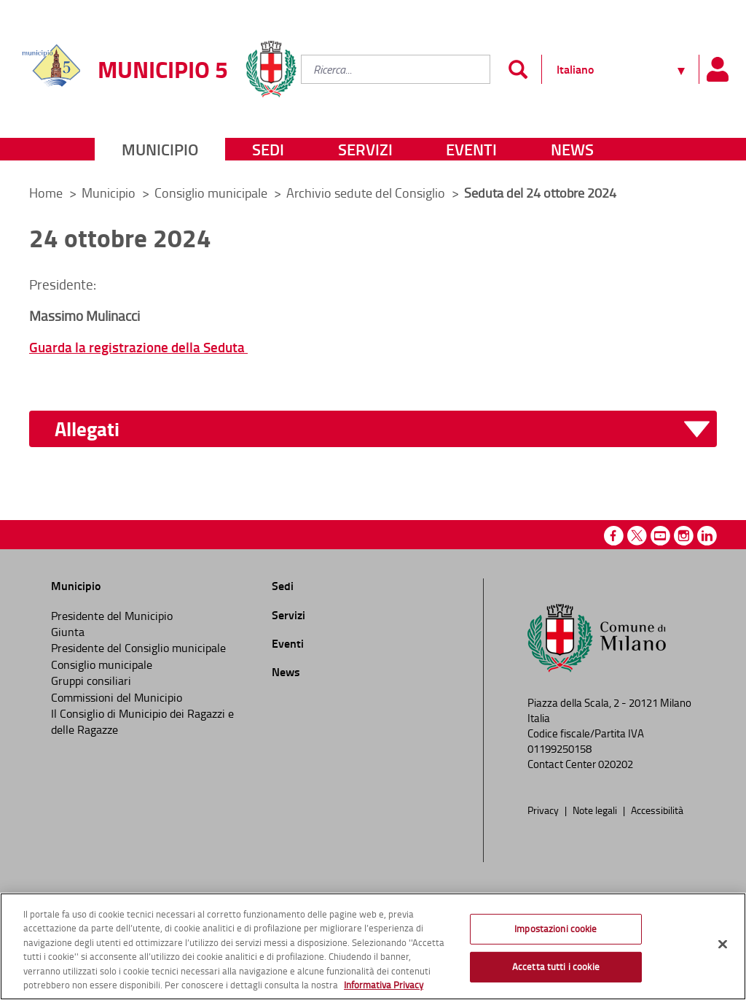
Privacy (544, 809)
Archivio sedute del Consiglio (367, 192)
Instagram (684, 536)
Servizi (365, 149)
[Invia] (517, 69)
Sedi (268, 149)
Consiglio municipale (212, 192)
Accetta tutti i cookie (556, 966)
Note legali (596, 809)
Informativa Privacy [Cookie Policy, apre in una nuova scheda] (383, 984)
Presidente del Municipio (112, 616)
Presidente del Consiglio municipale (138, 648)
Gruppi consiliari (91, 681)
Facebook (614, 536)
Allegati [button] (87, 429)
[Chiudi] (723, 945)
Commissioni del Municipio (116, 697)
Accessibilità (657, 809)
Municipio (160, 149)
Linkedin (707, 536)
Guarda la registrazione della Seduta (138, 347)
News (572, 149)
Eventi (471, 149)
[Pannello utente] (717, 69)
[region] (373, 946)
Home (46, 192)
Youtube (660, 536)
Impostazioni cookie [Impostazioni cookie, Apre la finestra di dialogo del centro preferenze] (555, 928)
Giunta (68, 632)
